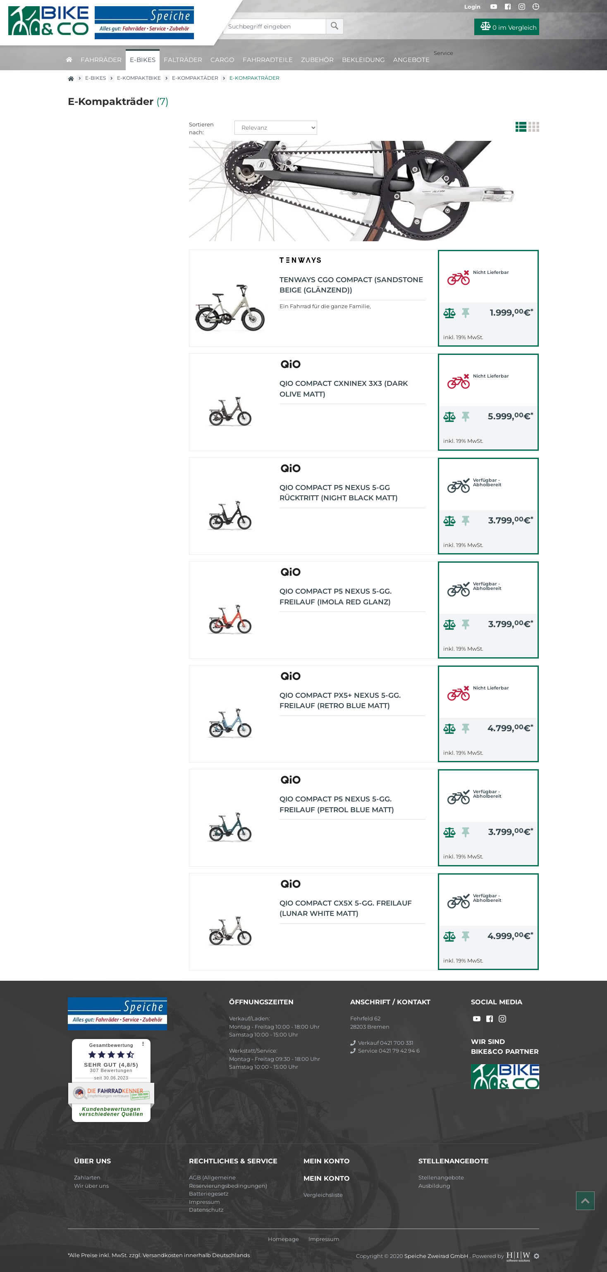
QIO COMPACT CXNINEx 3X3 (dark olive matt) (344, 388)
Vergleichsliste (323, 1194)
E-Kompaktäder (195, 78)
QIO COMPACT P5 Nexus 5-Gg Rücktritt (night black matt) (339, 492)
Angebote (411, 60)
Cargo (222, 60)
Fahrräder (101, 60)
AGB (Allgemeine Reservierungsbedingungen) (228, 1181)
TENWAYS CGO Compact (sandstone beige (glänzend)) (351, 285)
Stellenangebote (441, 1177)
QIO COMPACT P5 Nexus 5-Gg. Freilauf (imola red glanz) (336, 596)
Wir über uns (91, 1185)
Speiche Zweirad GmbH (437, 1256)
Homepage (283, 1239)
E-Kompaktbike (139, 78)
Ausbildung (434, 1185)
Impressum (204, 1201)
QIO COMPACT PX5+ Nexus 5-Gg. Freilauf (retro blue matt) (340, 700)
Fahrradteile (268, 60)
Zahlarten (87, 1177)
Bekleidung (363, 60)
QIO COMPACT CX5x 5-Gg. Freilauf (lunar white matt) (346, 908)
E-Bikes (142, 60)
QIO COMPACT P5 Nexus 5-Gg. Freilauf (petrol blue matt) (337, 804)
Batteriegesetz (209, 1193)
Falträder (183, 60)
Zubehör (317, 60)
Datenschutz (206, 1209)
